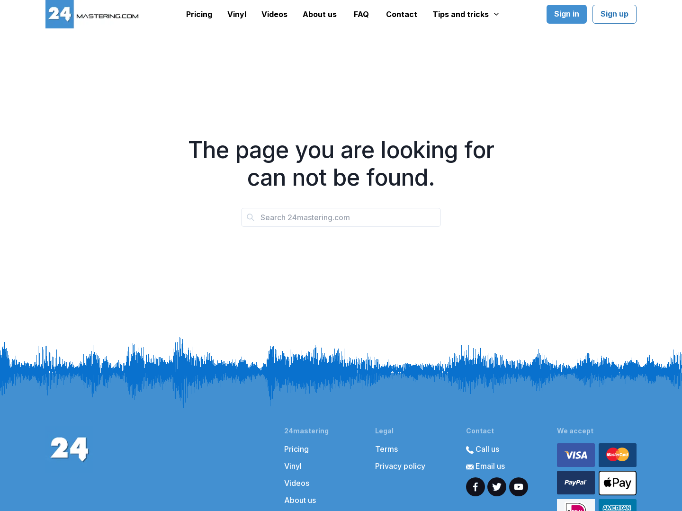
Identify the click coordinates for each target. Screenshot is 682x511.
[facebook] (475, 486)
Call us (482, 449)
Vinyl (236, 14)
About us (320, 14)
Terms (386, 449)
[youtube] (518, 486)
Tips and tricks (466, 14)
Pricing (199, 14)
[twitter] (496, 486)
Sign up (614, 13)
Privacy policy (400, 466)
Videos (274, 14)
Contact (401, 14)
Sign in (566, 13)
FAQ (361, 14)
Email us (485, 466)
